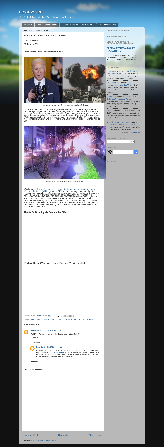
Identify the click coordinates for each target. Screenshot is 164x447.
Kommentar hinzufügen (34, 369)
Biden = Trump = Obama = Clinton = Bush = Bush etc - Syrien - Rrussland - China (61, 319)
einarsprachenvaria (69, 25)
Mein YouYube (88, 25)
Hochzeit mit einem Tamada (59, 352)
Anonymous (111, 82)
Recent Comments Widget (132, 132)
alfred (109, 111)
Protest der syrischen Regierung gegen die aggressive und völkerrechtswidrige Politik (60, 190)
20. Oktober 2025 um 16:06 (50, 331)
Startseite (28, 25)
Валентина (34, 331)
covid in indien (130, 111)
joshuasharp (112, 97)
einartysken (31, 11)
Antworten (34, 337)
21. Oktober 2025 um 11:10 (51, 347)
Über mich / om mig (107, 25)
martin (109, 71)
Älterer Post (95, 435)
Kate (38, 347)
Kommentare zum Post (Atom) (44, 440)
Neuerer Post (31, 435)
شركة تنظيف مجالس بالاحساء (118, 122)
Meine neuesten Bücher (47, 25)
